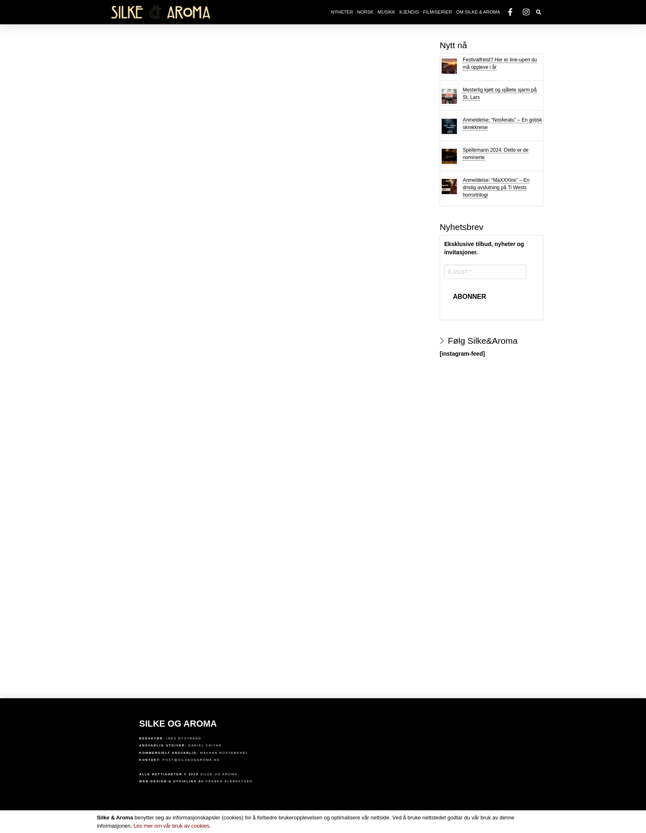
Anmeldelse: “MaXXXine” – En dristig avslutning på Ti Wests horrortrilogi (496, 187)
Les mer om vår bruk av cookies (172, 826)
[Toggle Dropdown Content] (538, 12)
